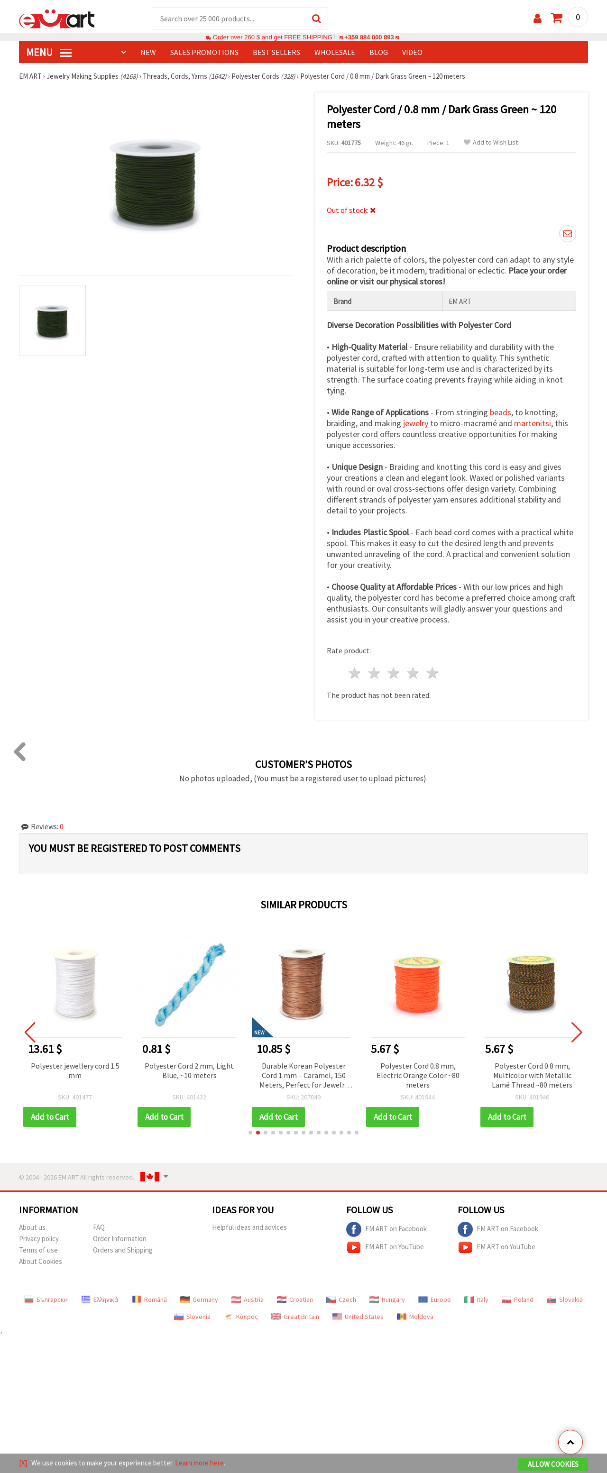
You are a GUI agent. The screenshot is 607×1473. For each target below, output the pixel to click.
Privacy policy (39, 1239)
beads (500, 412)
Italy (476, 1300)
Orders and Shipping (123, 1250)
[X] (23, 1462)
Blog (378, 52)
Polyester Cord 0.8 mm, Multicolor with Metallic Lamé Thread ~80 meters (532, 1075)
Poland (517, 1300)
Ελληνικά (100, 1300)
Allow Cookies (553, 1464)
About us (32, 1227)
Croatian (295, 1300)
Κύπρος (241, 1317)
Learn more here (199, 1462)
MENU (49, 52)
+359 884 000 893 (369, 37)
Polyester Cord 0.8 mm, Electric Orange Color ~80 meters (418, 1075)
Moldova (415, 1317)
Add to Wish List (491, 142)
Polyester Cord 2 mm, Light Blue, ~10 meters (189, 1070)
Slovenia (192, 1317)
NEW (148, 52)
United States (358, 1317)
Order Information (120, 1239)
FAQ (99, 1227)
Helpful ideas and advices (249, 1227)
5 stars (432, 673)
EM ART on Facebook (386, 1229)
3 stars (394, 673)
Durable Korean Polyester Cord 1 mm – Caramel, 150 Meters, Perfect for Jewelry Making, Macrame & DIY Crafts (303, 1076)
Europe (434, 1300)
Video (412, 52)
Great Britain (295, 1317)
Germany (199, 1300)
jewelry (415, 423)
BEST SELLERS (276, 52)
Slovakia (565, 1300)
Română (149, 1300)
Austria (247, 1300)
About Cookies (40, 1261)
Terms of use (38, 1250)
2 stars (375, 673)
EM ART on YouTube (385, 1247)
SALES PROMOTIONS (204, 52)
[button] (250, 1133)
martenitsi (532, 423)
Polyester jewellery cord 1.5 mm (75, 1070)
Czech (341, 1300)
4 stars (413, 673)
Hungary (387, 1300)
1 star (355, 673)
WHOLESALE (334, 52)
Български (46, 1300)
